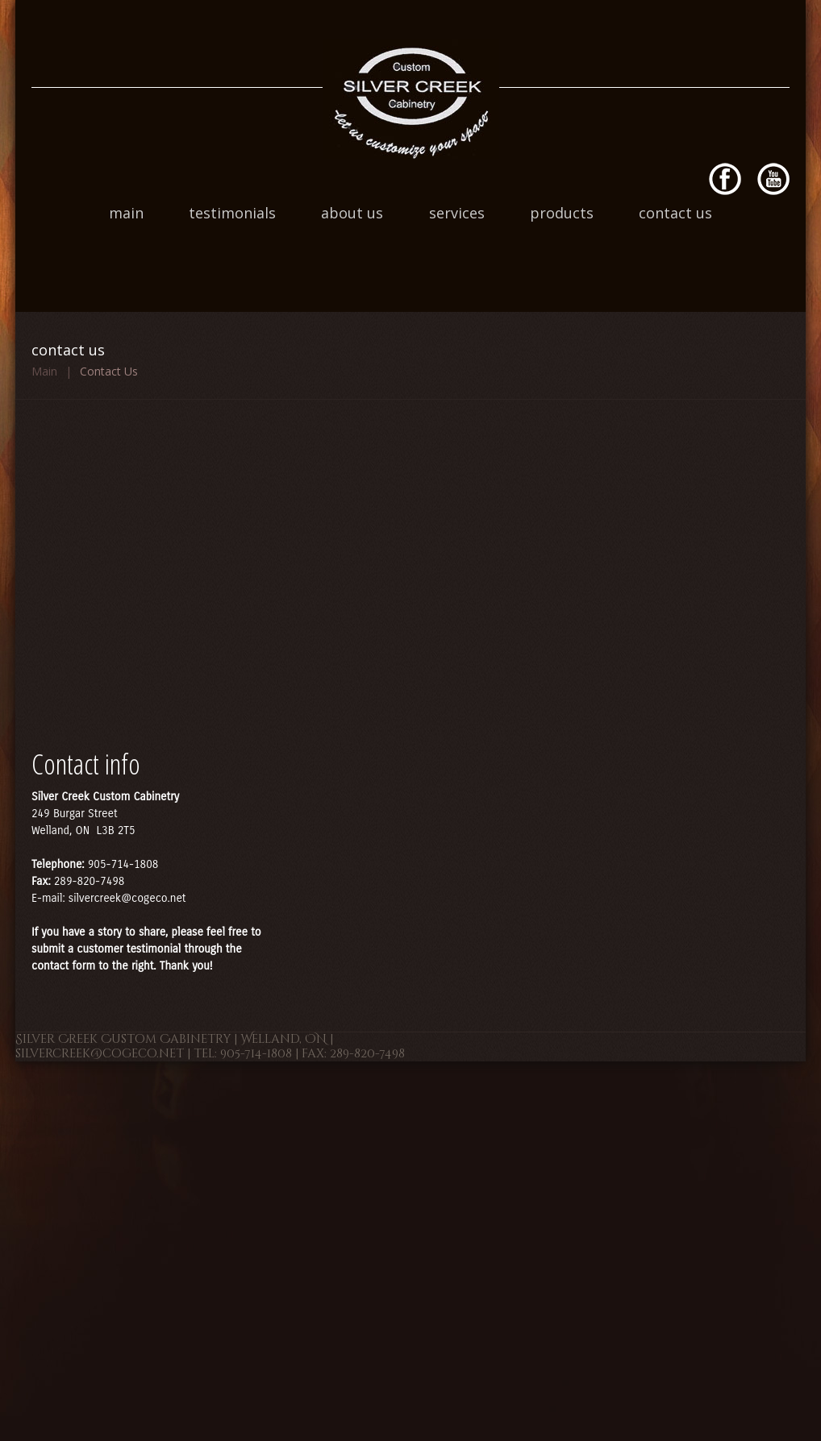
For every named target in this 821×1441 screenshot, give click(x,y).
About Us (352, 212)
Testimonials (232, 212)
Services (457, 212)
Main (126, 212)
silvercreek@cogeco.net (127, 898)
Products (562, 212)
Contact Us (675, 212)
